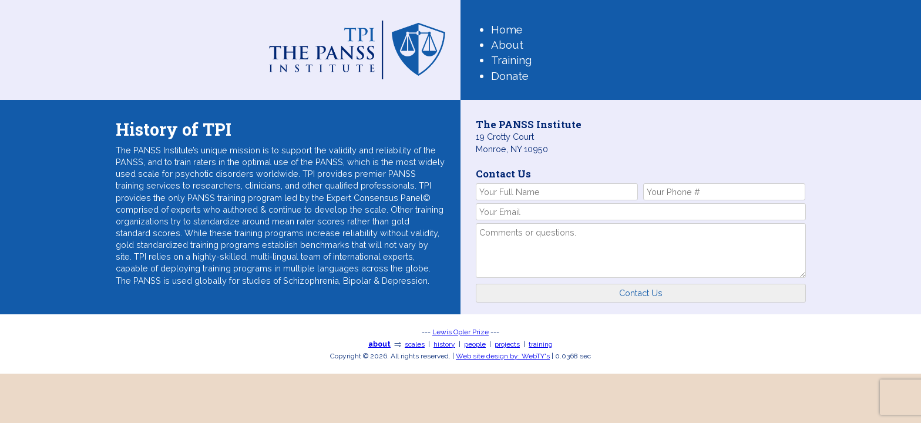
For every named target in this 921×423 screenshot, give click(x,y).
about (379, 344)
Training (511, 59)
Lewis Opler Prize (460, 332)
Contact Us (641, 293)
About (507, 44)
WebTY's (503, 356)
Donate (510, 75)
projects (507, 344)
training (541, 344)
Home (507, 29)
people (475, 344)
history (444, 344)
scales (415, 344)
